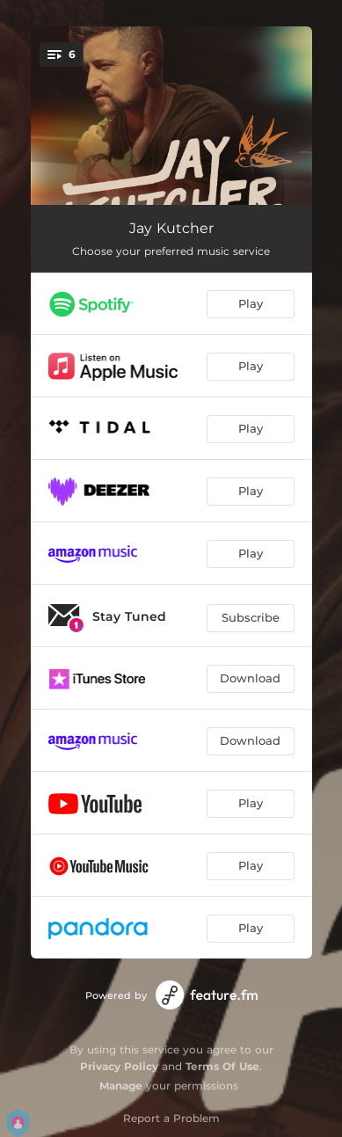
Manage (120, 1085)
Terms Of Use (222, 1066)
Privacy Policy (119, 1066)
